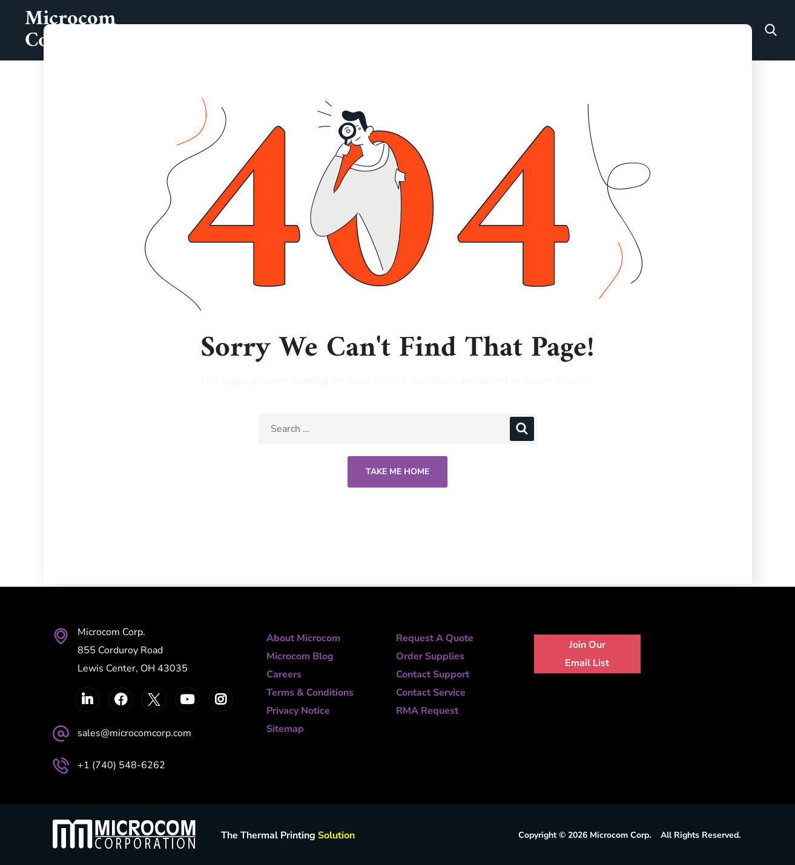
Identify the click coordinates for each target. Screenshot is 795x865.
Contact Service (431, 692)
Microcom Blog (300, 656)
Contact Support (432, 674)
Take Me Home (397, 471)
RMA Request (427, 710)
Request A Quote (434, 638)
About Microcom (303, 638)
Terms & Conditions (310, 692)
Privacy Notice (298, 710)
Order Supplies (430, 656)
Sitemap (285, 729)
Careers (284, 674)
